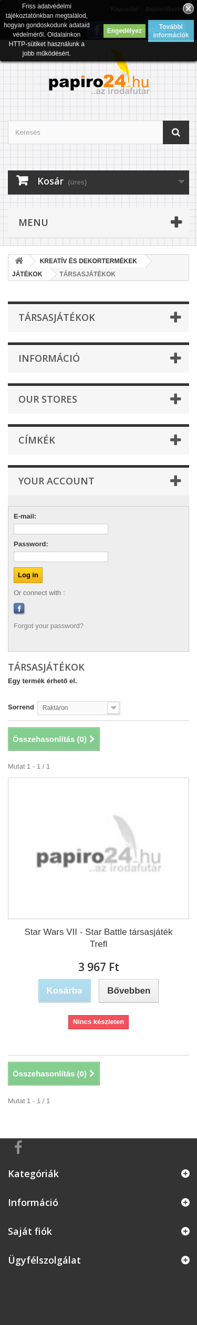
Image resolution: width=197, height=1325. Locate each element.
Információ (49, 358)
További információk (171, 31)
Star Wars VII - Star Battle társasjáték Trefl (99, 938)
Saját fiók (30, 1231)
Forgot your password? (49, 626)
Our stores (47, 399)
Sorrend (21, 707)
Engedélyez (124, 31)
